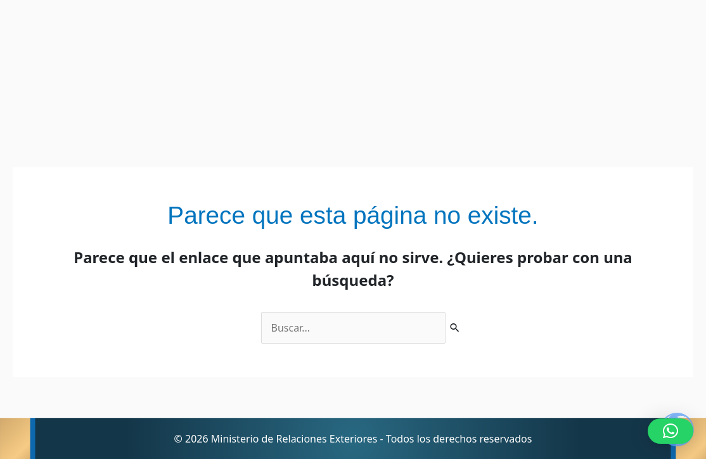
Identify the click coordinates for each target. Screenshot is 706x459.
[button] (670, 431)
